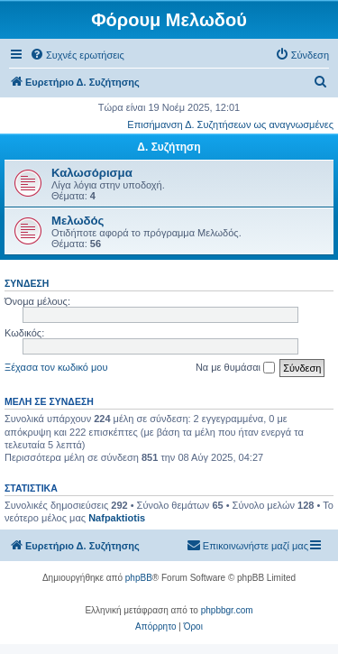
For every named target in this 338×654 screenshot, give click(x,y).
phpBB (138, 578)
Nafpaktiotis (116, 517)
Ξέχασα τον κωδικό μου (56, 367)
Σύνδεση (27, 283)
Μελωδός (77, 220)
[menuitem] (77, 55)
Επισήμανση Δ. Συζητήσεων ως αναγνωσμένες (230, 124)
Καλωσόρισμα (91, 173)
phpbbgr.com (227, 610)
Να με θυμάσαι (235, 368)
